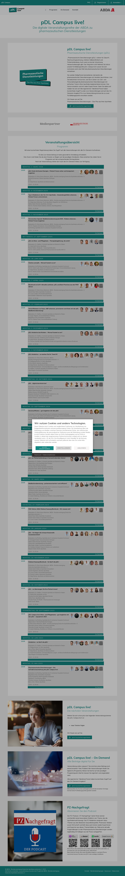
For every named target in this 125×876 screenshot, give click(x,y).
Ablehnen (81, 448)
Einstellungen (63, 448)
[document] (62, 434)
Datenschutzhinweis (49, 455)
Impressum (37, 455)
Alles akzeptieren (44, 448)
